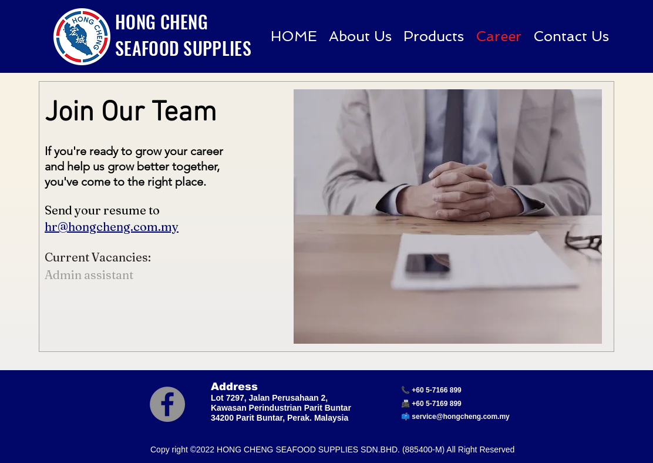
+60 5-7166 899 (436, 390)
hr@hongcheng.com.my (112, 226)
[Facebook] (167, 404)
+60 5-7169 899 (436, 404)
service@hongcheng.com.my (460, 416)
